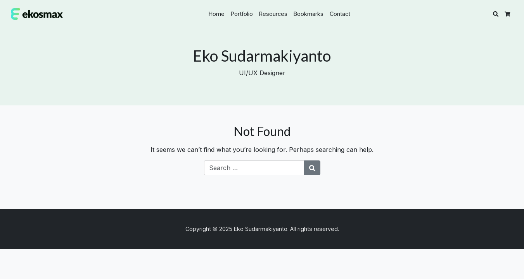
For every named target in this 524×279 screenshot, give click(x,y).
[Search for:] (254, 167)
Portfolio (242, 13)
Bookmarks (308, 13)
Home (217, 13)
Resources (273, 13)
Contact (340, 13)
